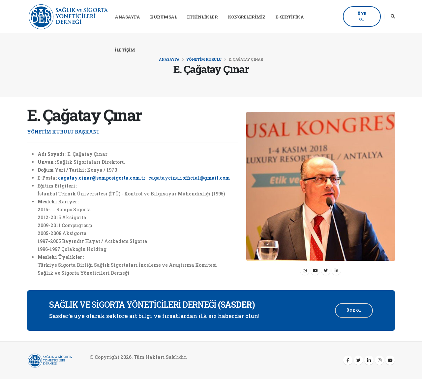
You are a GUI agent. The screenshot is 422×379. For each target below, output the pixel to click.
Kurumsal (163, 17)
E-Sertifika (290, 17)
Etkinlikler (202, 17)
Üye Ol (361, 16)
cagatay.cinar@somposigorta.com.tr (101, 178)
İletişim (125, 50)
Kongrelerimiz (246, 17)
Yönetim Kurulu (204, 59)
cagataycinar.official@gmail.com (189, 178)
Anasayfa (127, 17)
